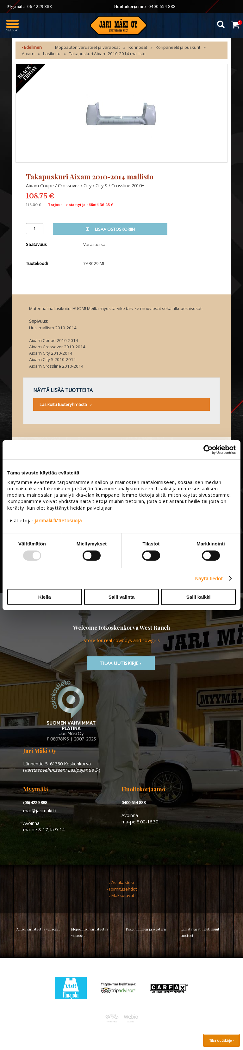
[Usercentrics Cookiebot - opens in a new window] (208, 449)
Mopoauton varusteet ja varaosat (87, 47)
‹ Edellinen (32, 47)
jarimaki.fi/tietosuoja (58, 520)
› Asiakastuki (121, 882)
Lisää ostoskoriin (110, 229)
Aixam (28, 53)
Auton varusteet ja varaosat (38, 929)
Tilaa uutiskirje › (221, 1040)
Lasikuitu (51, 53)
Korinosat (137, 47)
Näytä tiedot (209, 578)
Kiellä (44, 597)
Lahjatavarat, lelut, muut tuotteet (200, 932)
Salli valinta (122, 597)
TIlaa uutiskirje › (121, 663)
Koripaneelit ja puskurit (178, 47)
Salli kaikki (198, 597)
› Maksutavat (121, 895)
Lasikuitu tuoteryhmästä (63, 404)
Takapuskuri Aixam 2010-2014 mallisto (107, 53)
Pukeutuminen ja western (146, 929)
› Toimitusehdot (121, 889)
